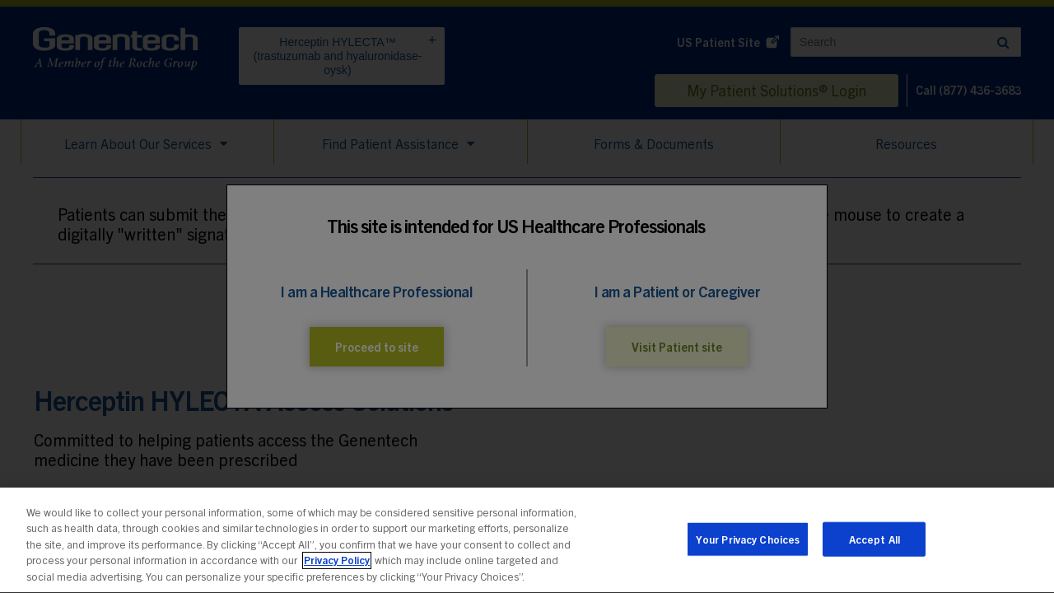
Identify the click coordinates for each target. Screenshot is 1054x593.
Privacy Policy (337, 566)
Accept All (874, 545)
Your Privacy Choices (748, 545)
